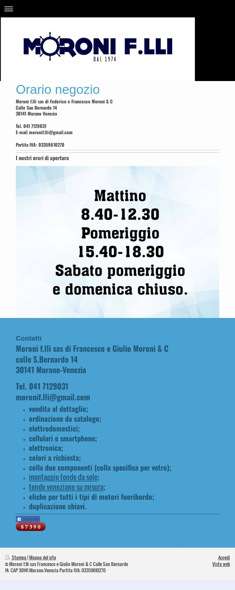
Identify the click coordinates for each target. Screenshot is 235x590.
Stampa (16, 557)
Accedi (224, 557)
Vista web (221, 563)
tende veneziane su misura (66, 486)
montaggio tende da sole (63, 477)
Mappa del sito (42, 557)
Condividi (28, 519)
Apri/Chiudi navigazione (117, 9)
